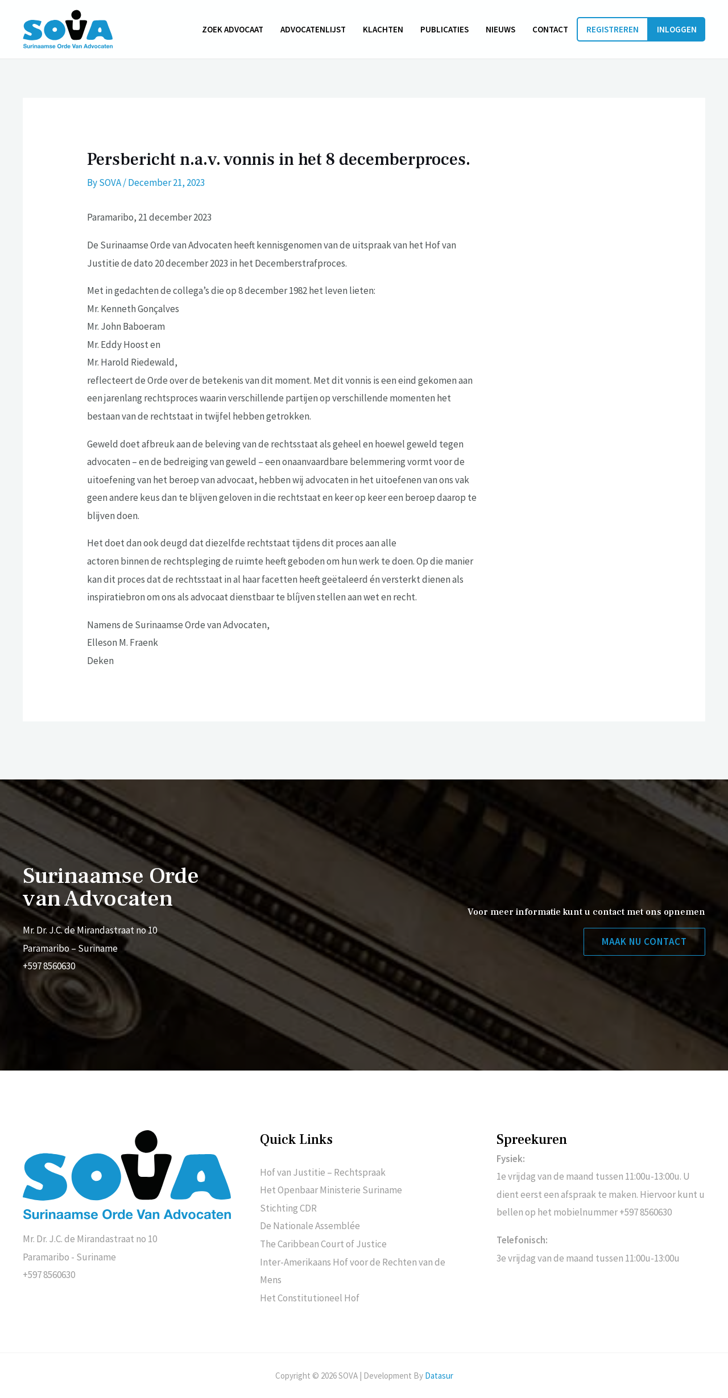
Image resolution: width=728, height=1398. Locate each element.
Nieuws (500, 29)
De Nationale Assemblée (310, 1225)
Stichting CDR (288, 1208)
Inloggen (677, 29)
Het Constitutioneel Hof (309, 1298)
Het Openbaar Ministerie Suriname (331, 1190)
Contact (550, 29)
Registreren (612, 29)
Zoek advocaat (232, 29)
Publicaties (444, 29)
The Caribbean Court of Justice (323, 1244)
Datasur (439, 1375)
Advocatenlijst (313, 29)
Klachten (383, 29)
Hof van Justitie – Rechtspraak (323, 1172)
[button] (644, 942)
